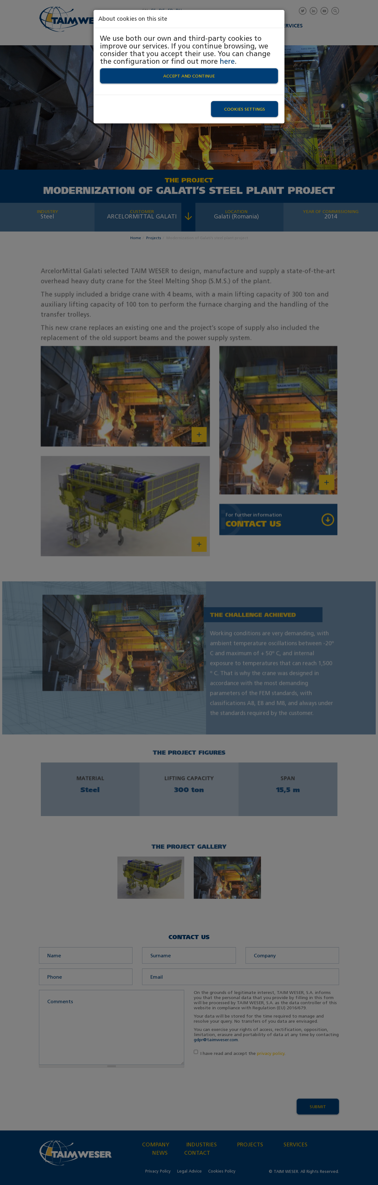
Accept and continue (189, 75)
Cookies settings (244, 109)
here (227, 61)
